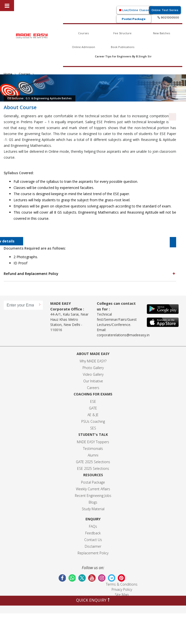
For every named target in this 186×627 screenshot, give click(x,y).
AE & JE (93, 414)
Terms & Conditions (121, 584)
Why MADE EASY (92, 361)
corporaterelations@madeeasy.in (123, 335)
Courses (83, 33)
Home (8, 74)
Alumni (93, 455)
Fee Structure (122, 33)
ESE (93, 401)
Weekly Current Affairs (93, 489)
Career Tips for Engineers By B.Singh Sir (123, 56)
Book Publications (122, 47)
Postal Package (134, 19)
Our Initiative (93, 381)
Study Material (93, 509)
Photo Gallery (93, 367)
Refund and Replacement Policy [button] (90, 273)
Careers (93, 387)
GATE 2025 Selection (92, 461)
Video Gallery (93, 374)
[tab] (90, 273)
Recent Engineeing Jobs (93, 495)
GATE (93, 408)
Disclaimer (93, 546)
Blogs (93, 502)
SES (93, 428)
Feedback (93, 533)
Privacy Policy (122, 589)
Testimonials (93, 448)
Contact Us (93, 539)
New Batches (161, 33)
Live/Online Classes (135, 10)
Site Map (122, 594)
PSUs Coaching (93, 421)
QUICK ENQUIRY (93, 600)
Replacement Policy (93, 553)
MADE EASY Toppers (93, 442)
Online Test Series (165, 10)
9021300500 (168, 17)
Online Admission (83, 47)
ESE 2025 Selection (92, 468)
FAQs (93, 526)
